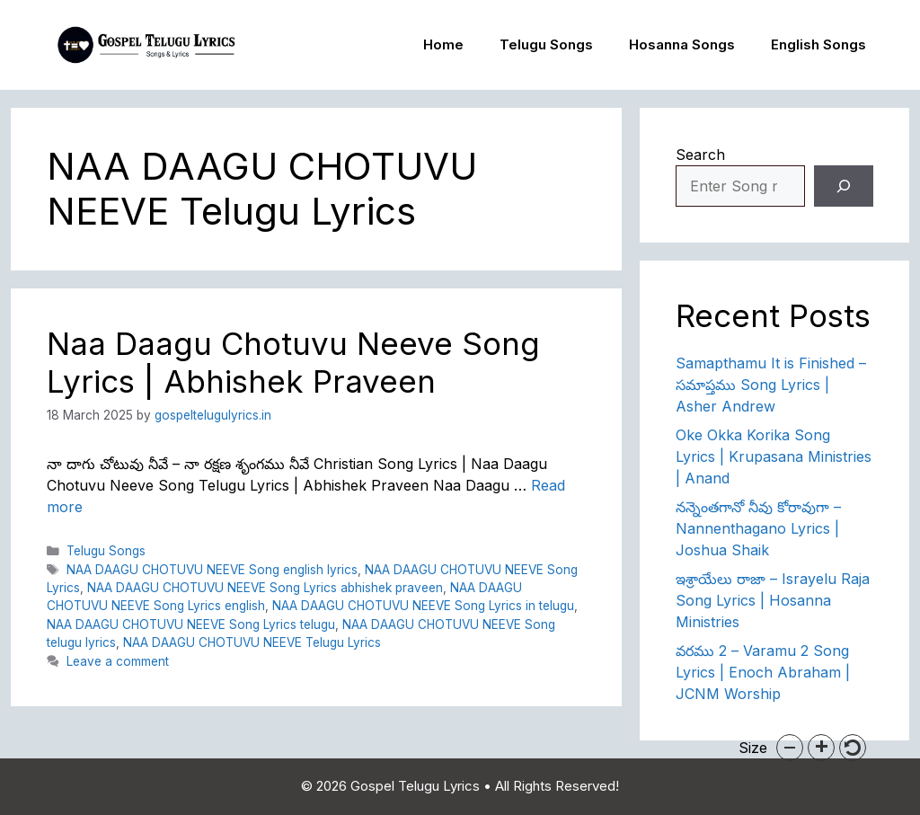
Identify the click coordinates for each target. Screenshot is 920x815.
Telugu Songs (546, 44)
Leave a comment (117, 661)
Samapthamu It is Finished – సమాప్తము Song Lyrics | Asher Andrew (771, 384)
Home (443, 44)
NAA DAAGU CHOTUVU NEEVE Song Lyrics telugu (191, 624)
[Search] (843, 186)
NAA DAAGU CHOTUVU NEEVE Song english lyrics (212, 570)
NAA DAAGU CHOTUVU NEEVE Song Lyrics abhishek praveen (265, 587)
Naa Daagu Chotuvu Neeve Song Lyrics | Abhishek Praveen (293, 362)
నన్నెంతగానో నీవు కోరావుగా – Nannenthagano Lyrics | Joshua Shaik (758, 528)
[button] (789, 747)
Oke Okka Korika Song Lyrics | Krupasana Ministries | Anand (773, 456)
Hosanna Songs (682, 44)
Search (700, 155)
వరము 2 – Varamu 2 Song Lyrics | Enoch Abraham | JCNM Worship (763, 672)
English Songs (818, 44)
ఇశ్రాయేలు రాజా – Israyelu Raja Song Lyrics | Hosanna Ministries (773, 600)
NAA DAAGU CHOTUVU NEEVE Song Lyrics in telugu (423, 605)
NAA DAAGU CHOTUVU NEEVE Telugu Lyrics (252, 642)
